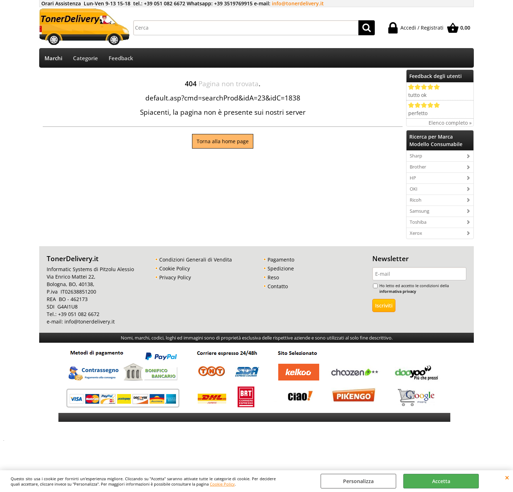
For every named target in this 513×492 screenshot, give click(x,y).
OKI (414, 189)
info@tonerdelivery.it (298, 3)
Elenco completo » (450, 122)
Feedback (121, 58)
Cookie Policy (222, 484)
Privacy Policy (175, 277)
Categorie (85, 58)
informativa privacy (397, 291)
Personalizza (358, 481)
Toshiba (418, 222)
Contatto (278, 286)
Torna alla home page (223, 141)
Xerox (416, 233)
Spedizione (281, 268)
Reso (273, 277)
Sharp (416, 155)
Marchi (53, 58)
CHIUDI (507, 477)
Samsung (419, 211)
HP (413, 178)
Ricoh (415, 200)
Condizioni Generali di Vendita (195, 259)
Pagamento (281, 259)
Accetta (441, 481)
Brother (418, 167)
